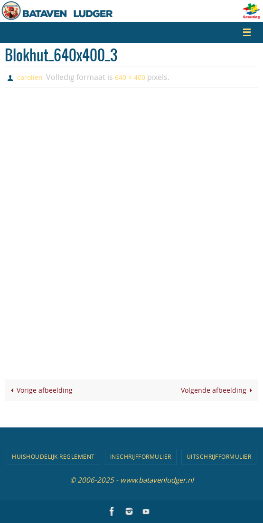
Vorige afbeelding (40, 390)
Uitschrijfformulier (219, 456)
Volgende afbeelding (218, 390)
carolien (30, 77)
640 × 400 (130, 77)
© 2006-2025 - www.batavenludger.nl (132, 479)
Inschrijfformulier (140, 456)
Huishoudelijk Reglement (53, 456)
